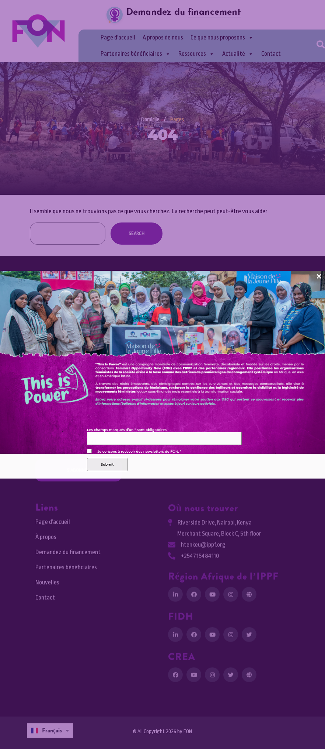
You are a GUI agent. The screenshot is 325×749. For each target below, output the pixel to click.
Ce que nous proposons (222, 37)
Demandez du (183, 12)
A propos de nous (163, 37)
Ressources (196, 53)
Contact (271, 53)
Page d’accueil (118, 37)
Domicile (150, 120)
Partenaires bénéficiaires (136, 53)
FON (188, 731)
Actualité (238, 53)
